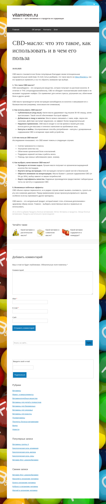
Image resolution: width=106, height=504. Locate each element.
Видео (15, 426)
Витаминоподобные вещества (24, 398)
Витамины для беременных (23, 406)
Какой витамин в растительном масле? (28, 232)
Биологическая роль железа (24, 452)
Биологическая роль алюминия (25, 448)
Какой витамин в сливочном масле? (52, 232)
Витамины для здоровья (22, 410)
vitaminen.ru (25, 14)
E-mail (15, 308)
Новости (15, 429)
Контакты (47, 30)
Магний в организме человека (24, 490)
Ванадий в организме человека (25, 479)
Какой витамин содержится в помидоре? (76, 232)
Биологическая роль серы (23, 456)
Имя (14, 299)
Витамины (16, 391)
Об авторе (36, 30)
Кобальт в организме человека (25, 486)
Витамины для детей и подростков (26, 402)
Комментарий (18, 270)
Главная (15, 30)
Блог (56, 30)
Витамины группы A (20, 444)
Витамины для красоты (22, 414)
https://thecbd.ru (81, 77)
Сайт (14, 317)
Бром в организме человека (24, 483)
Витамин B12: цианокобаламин (25, 460)
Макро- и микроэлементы (23, 394)
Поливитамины (18, 418)
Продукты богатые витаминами (41, 212)
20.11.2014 (16, 212)
